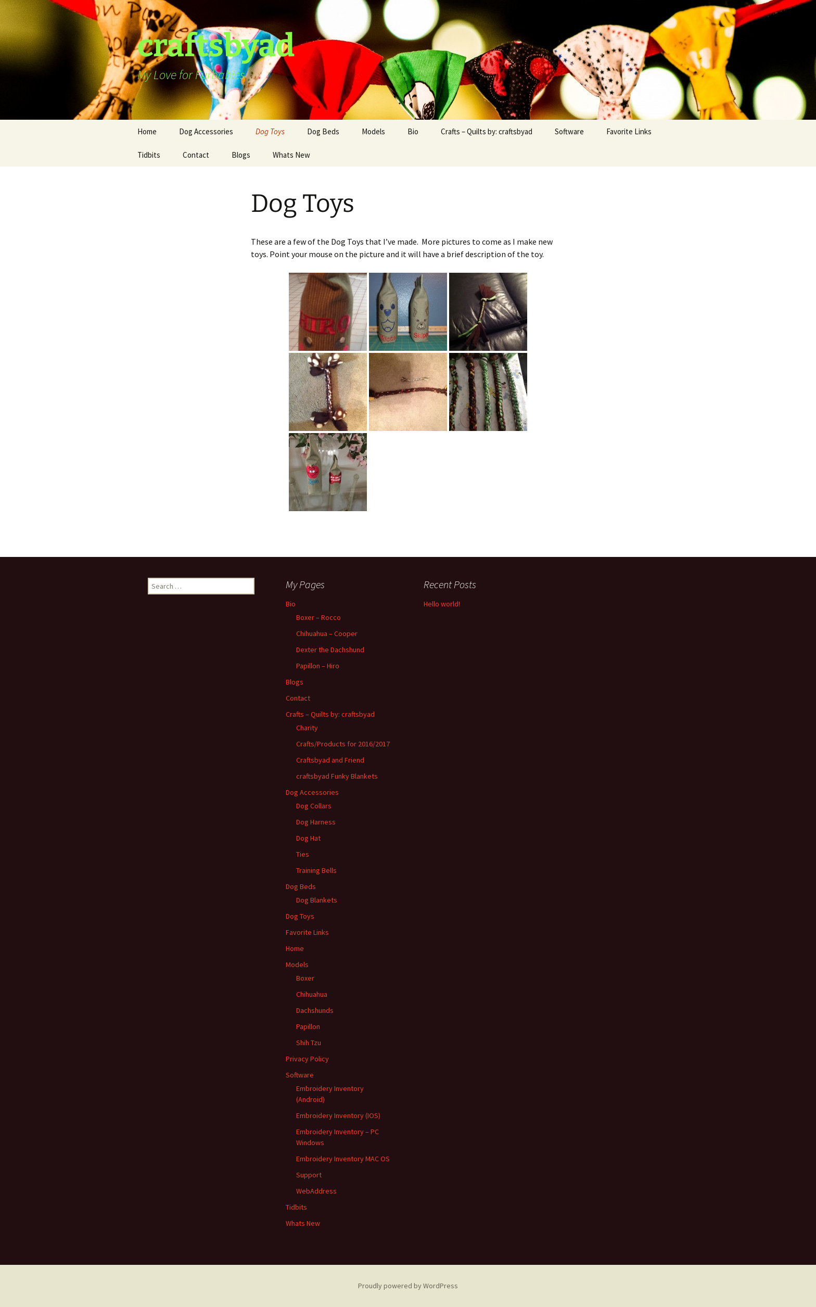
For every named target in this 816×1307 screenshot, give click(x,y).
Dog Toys (270, 131)
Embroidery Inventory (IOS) (338, 1115)
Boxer (305, 978)
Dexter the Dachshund (330, 649)
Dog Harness (316, 822)
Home (147, 131)
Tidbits (148, 155)
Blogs (241, 155)
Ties (302, 854)
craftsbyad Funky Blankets (337, 776)
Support (309, 1174)
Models (373, 131)
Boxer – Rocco (318, 617)
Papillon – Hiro (317, 665)
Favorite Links (629, 131)
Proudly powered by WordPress (408, 1285)
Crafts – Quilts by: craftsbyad (486, 131)
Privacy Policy (307, 1058)
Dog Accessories (206, 131)
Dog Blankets (316, 900)
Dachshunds (315, 1010)
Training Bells (316, 870)
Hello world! (442, 603)
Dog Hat (308, 838)
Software (569, 131)
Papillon (308, 1026)
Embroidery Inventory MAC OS (343, 1158)
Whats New (291, 155)
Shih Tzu (308, 1042)
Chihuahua (311, 994)
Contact (196, 155)
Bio (412, 131)
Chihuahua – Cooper (327, 633)
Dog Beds (323, 131)
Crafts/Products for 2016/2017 (343, 743)
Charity (307, 727)
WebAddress (316, 1191)
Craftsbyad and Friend (330, 760)
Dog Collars (314, 805)
